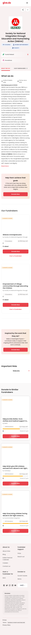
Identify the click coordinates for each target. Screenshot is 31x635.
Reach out (21, 557)
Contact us (6, 566)
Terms (4, 622)
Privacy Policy (6, 625)
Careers (5, 563)
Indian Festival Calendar (7, 559)
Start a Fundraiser (15, 256)
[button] (6, 44)
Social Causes (22, 576)
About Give (6, 551)
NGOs (19, 579)
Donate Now (15, 194)
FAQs (19, 553)
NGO (4, 578)
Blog (4, 554)
